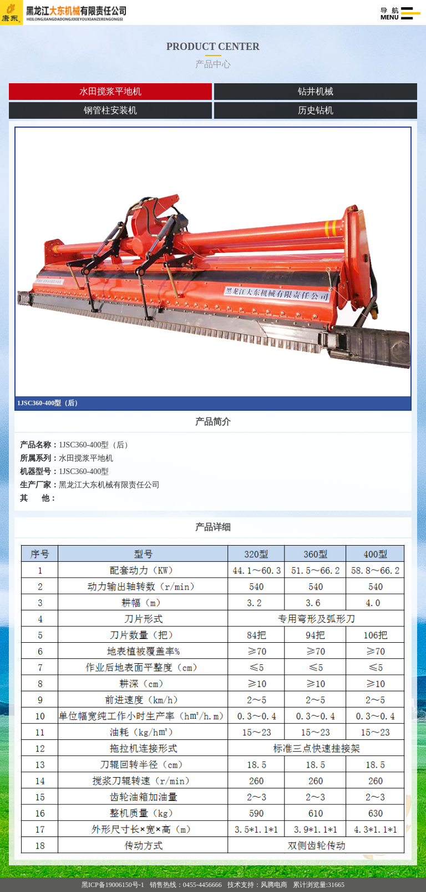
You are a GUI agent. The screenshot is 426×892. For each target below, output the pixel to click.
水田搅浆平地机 (110, 91)
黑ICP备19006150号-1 (113, 885)
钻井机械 (315, 91)
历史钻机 (315, 110)
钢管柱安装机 (110, 110)
